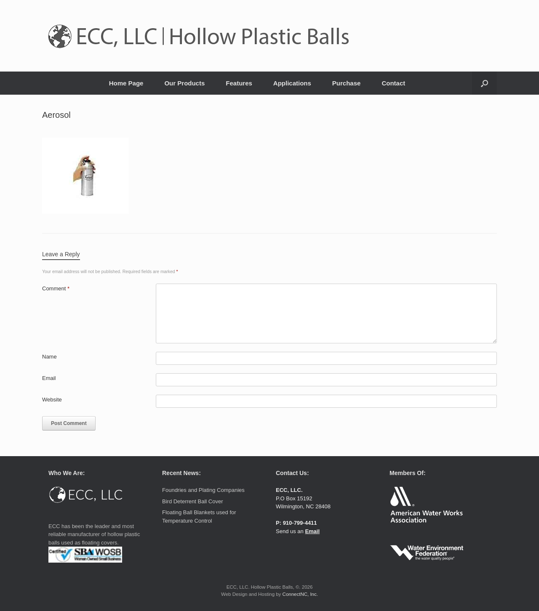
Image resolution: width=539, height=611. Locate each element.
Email (49, 378)
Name (49, 356)
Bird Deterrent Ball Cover (192, 501)
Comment (55, 288)
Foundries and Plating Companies (203, 490)
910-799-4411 (300, 523)
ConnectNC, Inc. (300, 594)
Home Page (126, 83)
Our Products (184, 83)
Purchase (346, 83)
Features (239, 83)
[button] (484, 83)
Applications (292, 83)
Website (52, 399)
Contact (393, 83)
